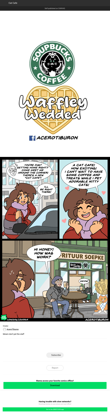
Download (55, 385)
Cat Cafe (13, 3)
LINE (36, 346)
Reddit (74, 346)
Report (55, 368)
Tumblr (65, 346)
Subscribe (56, 355)
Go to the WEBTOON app (55, 409)
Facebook (45, 346)
